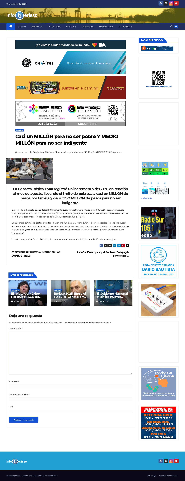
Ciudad (22, 26)
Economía (19, 130)
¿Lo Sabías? (125, 26)
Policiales (54, 26)
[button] (171, 26)
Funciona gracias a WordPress (18, 476)
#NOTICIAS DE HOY (101, 152)
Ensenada (37, 26)
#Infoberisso (76, 152)
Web (11, 406)
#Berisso (49, 152)
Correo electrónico (19, 394)
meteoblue (146, 198)
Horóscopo (106, 26)
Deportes (87, 26)
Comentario (16, 328)
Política (71, 26)
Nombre (14, 382)
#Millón (87, 152)
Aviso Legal (151, 476)
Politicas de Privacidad (168, 476)
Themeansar (52, 476)
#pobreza (117, 152)
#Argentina (38, 152)
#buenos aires (62, 152)
